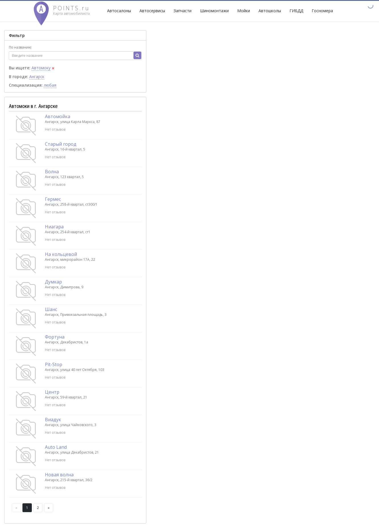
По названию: (20, 47)
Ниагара (54, 227)
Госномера (322, 10)
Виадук (53, 419)
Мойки (243, 10)
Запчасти (182, 10)
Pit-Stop (53, 364)
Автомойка (57, 116)
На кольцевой (61, 254)
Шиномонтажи (214, 10)
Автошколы (270, 10)
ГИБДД (296, 10)
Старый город (60, 144)
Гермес (53, 199)
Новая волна (59, 475)
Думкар (53, 282)
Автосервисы (152, 10)
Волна (52, 171)
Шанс (51, 309)
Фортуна (54, 337)
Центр (52, 392)
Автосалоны (119, 10)
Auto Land (56, 447)
